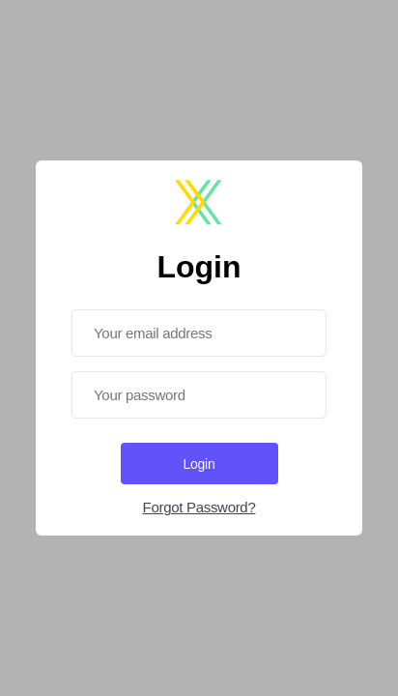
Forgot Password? (199, 507)
